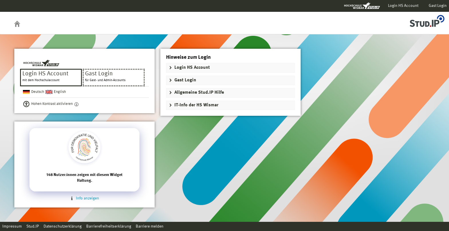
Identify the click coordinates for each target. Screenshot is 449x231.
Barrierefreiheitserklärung (108, 226)
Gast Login (438, 6)
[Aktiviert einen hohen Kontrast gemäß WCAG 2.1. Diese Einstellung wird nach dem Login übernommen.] (76, 104)
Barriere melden (150, 226)
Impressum (12, 226)
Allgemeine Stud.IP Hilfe (199, 92)
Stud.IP (32, 226)
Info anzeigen (84, 198)
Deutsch (37, 92)
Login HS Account (403, 6)
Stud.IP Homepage (427, 19)
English (60, 92)
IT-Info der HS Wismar (196, 105)
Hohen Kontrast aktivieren (52, 104)
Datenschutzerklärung (63, 226)
